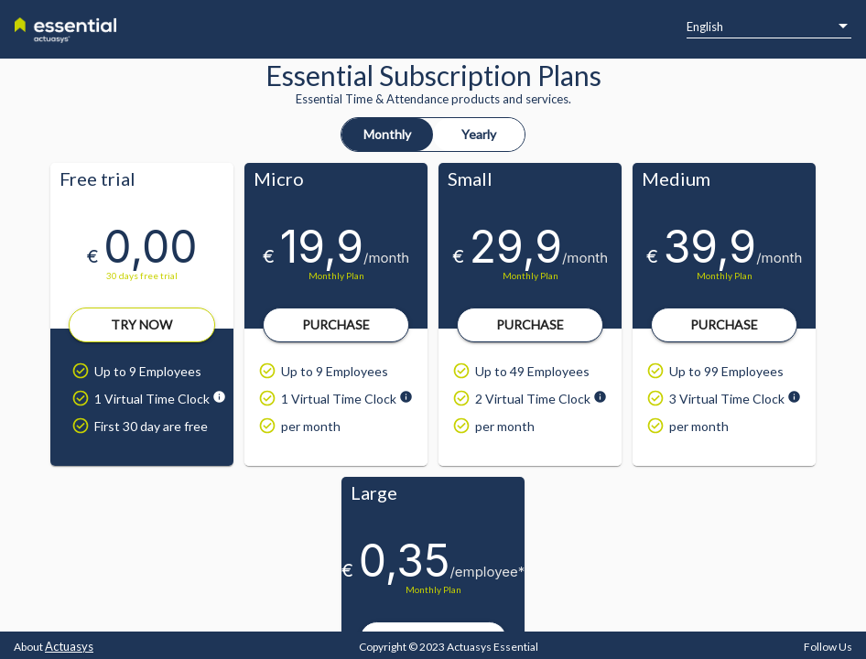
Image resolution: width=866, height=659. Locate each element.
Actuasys (69, 646)
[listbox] (769, 27)
